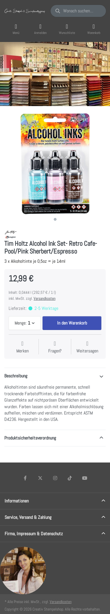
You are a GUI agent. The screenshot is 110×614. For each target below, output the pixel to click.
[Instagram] (55, 478)
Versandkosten (44, 298)
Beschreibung (15, 376)
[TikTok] (69, 478)
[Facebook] (25, 478)
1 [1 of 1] (55, 219)
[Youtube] (84, 478)
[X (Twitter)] (40, 478)
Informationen (17, 501)
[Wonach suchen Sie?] (78, 11)
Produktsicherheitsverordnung (30, 438)
